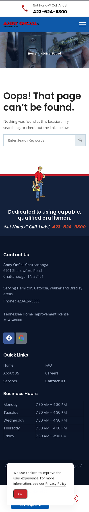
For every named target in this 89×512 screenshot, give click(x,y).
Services (10, 381)
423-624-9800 (69, 227)
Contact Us (55, 381)
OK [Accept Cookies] (20, 494)
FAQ (48, 365)
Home (8, 365)
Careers (51, 373)
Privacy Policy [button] (55, 483)
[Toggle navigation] (82, 24)
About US (11, 373)
